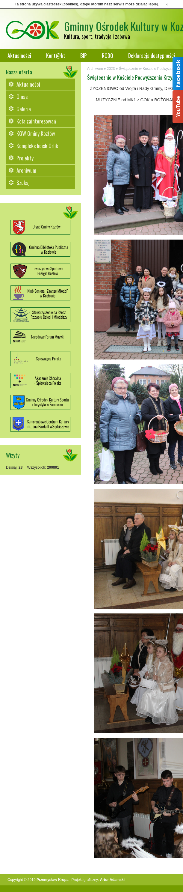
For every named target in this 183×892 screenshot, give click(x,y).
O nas (22, 96)
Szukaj (23, 182)
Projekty (25, 158)
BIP (83, 55)
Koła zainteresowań (36, 121)
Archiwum (26, 170)
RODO (107, 55)
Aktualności (19, 55)
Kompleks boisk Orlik (37, 146)
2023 (111, 69)
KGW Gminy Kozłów (35, 133)
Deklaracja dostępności (151, 55)
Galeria (23, 109)
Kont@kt (55, 55)
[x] (166, 4)
